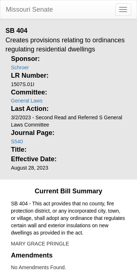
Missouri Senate (29, 9)
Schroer (20, 67)
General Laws (26, 101)
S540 (17, 141)
